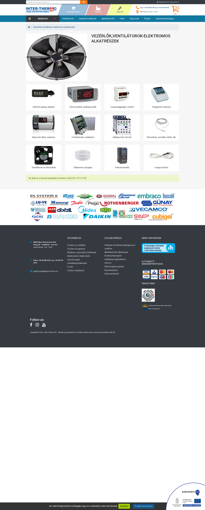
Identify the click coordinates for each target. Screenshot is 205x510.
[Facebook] (32, 325)
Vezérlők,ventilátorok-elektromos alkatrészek (54, 27)
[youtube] (45, 325)
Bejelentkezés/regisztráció (168, 2)
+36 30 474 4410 (163, 7)
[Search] (83, 2)
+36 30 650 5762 (149, 7)
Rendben (124, 506)
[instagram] (38, 325)
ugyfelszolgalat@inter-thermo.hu (45, 271)
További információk (143, 506)
